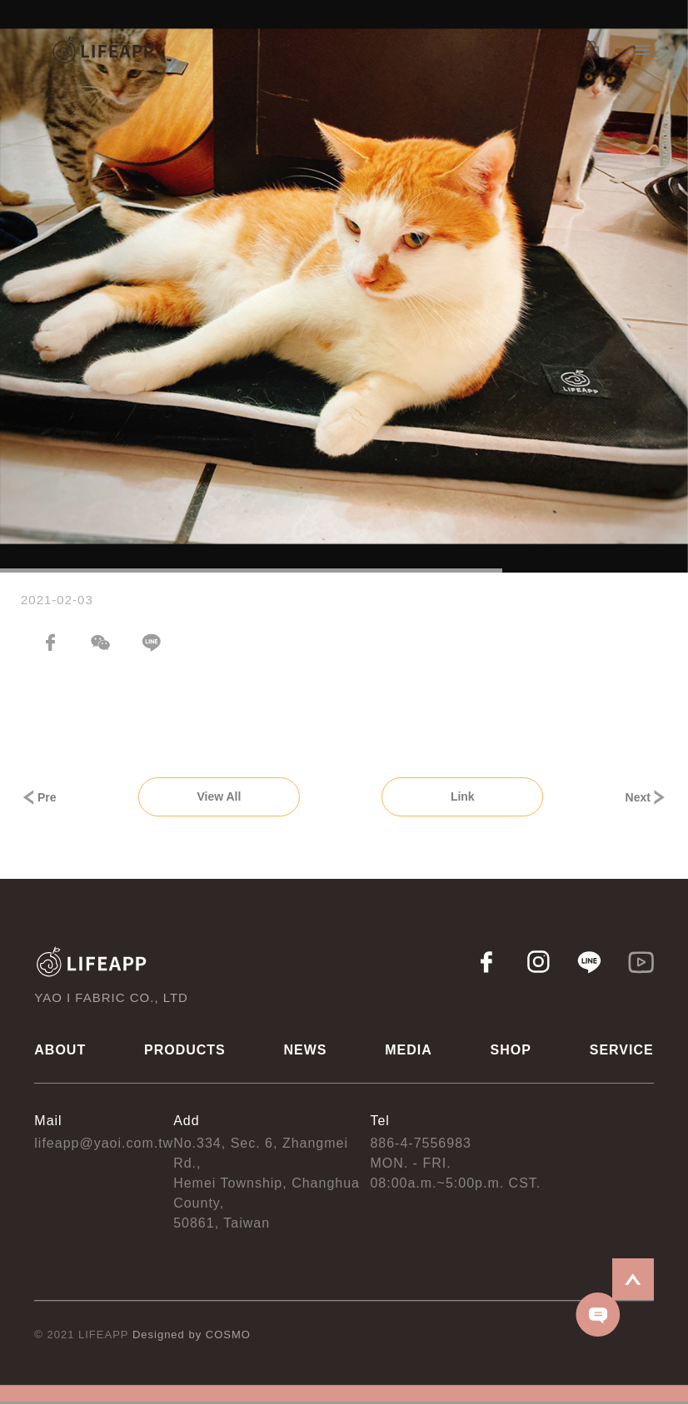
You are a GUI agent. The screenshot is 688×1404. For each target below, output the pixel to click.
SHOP (511, 1050)
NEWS (305, 1050)
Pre (39, 797)
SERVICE (622, 1050)
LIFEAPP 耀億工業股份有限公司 (104, 50)
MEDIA (408, 1050)
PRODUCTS (185, 1050)
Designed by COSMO (191, 1334)
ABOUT (60, 1050)
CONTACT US (598, 1314)
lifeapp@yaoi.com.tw (103, 1143)
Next (646, 797)
